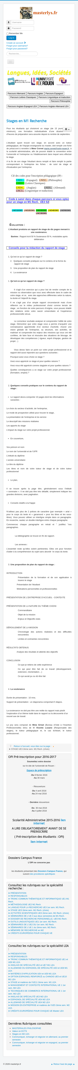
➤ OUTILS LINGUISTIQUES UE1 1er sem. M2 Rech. (32, 921)
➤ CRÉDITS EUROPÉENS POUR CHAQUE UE (30, 933)
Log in (11, 38)
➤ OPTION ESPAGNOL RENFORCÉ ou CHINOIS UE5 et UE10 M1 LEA (37, 978)
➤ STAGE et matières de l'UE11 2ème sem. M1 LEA (32, 982)
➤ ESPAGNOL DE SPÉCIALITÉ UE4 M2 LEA (29, 999)
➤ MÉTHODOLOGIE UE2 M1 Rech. (24, 904)
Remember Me (16, 33)
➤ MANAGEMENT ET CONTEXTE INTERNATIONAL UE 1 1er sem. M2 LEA (37, 986)
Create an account (16, 43)
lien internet (39, 842)
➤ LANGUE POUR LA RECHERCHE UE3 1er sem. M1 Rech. (36, 907)
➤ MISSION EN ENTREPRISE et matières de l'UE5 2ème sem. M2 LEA (39, 1006)
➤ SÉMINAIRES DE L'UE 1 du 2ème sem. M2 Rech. (32, 927)
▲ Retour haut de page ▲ (63, 1064)
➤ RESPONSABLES (17, 896)
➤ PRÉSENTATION (17, 893)
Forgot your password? (17, 48)
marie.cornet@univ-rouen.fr (56, 148)
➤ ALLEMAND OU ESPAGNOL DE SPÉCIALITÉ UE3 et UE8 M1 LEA (38, 969)
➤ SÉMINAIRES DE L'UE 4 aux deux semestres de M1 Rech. (36, 916)
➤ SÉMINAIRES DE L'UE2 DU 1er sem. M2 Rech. (31, 924)
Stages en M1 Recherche (26, 120)
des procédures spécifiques (42, 874)
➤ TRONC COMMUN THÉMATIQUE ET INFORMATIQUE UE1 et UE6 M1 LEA (38, 960)
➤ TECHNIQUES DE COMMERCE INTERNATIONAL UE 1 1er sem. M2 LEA (37, 992)
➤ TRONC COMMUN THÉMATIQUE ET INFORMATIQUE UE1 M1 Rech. (38, 900)
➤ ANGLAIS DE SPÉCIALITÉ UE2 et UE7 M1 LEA (31, 965)
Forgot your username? (17, 46)
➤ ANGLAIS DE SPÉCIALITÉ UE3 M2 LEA (28, 996)
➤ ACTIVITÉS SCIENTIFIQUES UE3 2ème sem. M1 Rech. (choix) (38, 913)
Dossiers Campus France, (50, 871)
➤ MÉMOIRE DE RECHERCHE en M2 (26, 930)
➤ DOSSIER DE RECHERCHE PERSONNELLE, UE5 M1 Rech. (37, 919)
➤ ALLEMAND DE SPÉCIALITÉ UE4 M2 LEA (29, 1002)
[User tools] (67, 129)
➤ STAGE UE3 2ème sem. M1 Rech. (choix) (28, 910)
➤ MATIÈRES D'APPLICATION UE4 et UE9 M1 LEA (32, 973)
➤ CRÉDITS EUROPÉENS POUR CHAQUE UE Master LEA (36, 1011)
